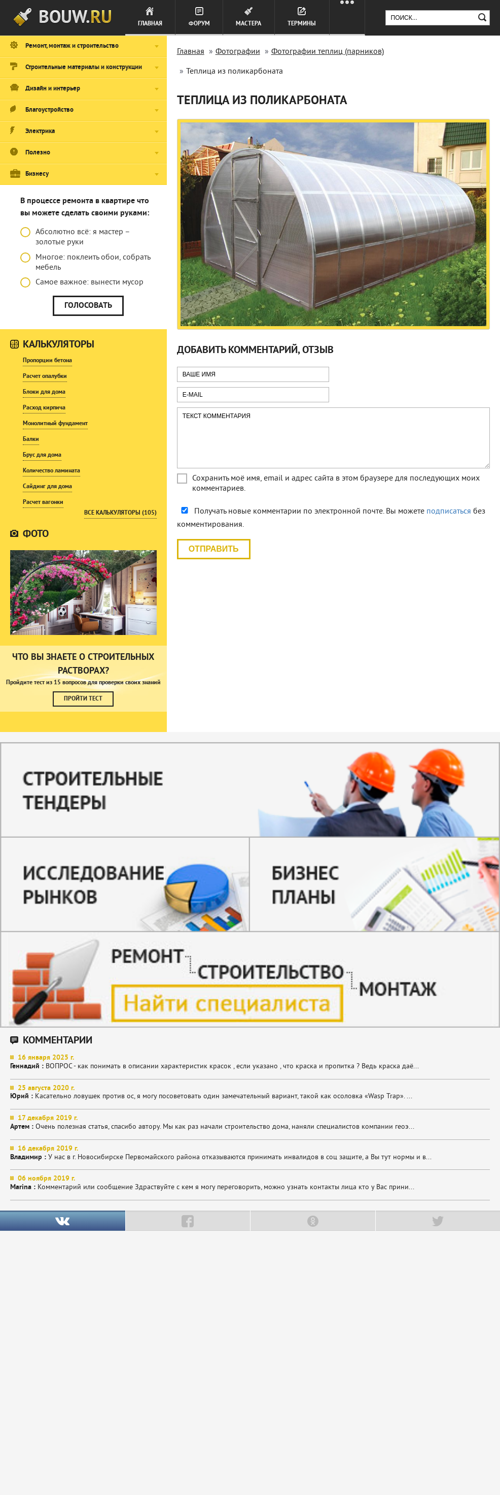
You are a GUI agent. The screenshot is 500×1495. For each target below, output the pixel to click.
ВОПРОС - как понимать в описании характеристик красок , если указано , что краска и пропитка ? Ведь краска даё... (250, 1062)
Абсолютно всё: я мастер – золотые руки (75, 237)
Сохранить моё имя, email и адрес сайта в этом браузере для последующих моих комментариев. (336, 483)
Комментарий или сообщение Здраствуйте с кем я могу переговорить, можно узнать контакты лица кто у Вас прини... (250, 1183)
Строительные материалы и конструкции (83, 67)
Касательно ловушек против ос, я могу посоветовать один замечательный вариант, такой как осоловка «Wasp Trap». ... (250, 1092)
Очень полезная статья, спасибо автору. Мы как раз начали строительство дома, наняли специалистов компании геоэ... (250, 1122)
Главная (150, 23)
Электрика (40, 132)
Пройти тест (83, 699)
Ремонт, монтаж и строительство (72, 46)
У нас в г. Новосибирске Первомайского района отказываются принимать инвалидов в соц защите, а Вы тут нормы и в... (250, 1153)
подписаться (448, 511)
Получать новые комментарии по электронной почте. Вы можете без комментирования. (331, 518)
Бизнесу (37, 174)
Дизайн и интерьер (52, 89)
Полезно (37, 153)
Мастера (248, 23)
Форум (199, 23)
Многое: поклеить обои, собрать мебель (85, 262)
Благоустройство (49, 110)
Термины (302, 23)
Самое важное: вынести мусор (82, 282)
